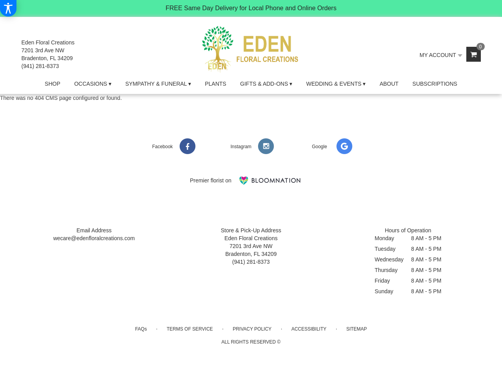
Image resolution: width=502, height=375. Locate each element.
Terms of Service (190, 329)
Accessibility (308, 329)
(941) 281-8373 (40, 66)
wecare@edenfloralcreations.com (94, 238)
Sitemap (356, 329)
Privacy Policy (252, 329)
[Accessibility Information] (8, 8)
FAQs (141, 329)
